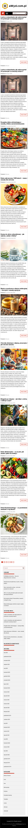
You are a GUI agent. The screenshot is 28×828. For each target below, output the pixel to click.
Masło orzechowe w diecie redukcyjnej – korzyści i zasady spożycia (14, 289)
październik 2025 (7, 656)
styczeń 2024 (6, 695)
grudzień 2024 (7, 676)
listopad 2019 (7, 762)
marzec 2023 (6, 699)
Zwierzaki (6, 810)
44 (11, 562)
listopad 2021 (7, 711)
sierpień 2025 (7, 664)
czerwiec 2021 (7, 719)
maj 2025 (6, 668)
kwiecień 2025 (7, 672)
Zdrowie (7, 65)
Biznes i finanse (7, 775)
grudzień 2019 (7, 758)
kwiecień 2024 (7, 688)
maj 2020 (6, 739)
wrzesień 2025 (7, 660)
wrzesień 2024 (7, 680)
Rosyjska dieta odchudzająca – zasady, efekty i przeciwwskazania (12, 123)
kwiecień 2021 (7, 727)
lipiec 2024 (6, 684)
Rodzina (5, 791)
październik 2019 (7, 766)
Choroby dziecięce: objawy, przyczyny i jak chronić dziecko (14, 344)
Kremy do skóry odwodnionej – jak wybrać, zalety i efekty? (12, 235)
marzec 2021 (6, 731)
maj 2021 (6, 723)
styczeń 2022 (6, 707)
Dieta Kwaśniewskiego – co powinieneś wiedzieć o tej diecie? (14, 508)
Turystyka (6, 799)
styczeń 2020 (6, 754)
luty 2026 (6, 652)
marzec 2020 (6, 746)
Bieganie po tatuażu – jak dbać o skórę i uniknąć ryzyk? (14, 400)
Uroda (6, 284)
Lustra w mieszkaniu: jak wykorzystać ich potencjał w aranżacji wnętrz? (14, 18)
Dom (5, 779)
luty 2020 (6, 750)
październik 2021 (7, 715)
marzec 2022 (6, 703)
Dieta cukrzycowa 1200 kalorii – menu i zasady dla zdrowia (14, 179)
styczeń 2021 (6, 735)
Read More (23, 62)
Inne (5, 783)
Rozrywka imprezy (8, 795)
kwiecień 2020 (7, 743)
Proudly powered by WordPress (9, 824)
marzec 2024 (6, 691)
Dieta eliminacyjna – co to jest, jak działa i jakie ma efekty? (12, 452)
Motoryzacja (6, 787)
